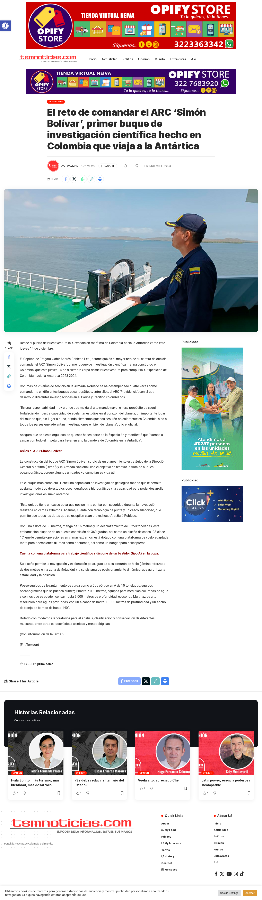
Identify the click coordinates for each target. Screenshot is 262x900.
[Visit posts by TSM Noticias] (53, 166)
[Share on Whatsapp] (83, 179)
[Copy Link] (92, 179)
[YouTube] (229, 875)
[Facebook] (216, 875)
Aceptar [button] (249, 892)
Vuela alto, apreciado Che (159, 781)
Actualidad (56, 101)
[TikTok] (242, 875)
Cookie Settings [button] (229, 892)
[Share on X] (74, 179)
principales (45, 664)
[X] (222, 875)
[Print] (101, 179)
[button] (5, 25)
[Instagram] (236, 875)
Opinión (17, 773)
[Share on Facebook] (66, 179)
